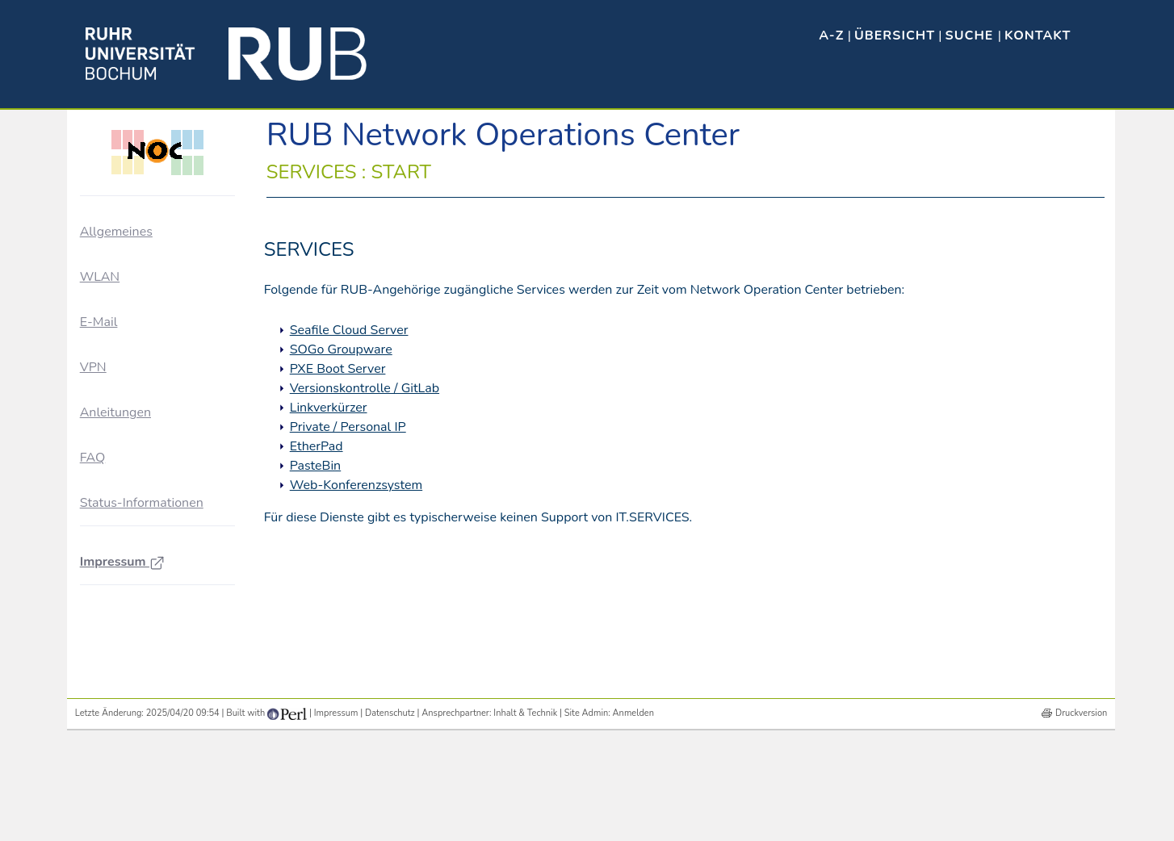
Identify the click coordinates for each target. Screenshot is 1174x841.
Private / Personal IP (348, 427)
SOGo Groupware (341, 349)
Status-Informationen (141, 705)
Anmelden (633, 816)
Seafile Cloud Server (349, 330)
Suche (971, 35)
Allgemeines (116, 232)
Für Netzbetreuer (140, 304)
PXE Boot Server (338, 369)
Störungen (125, 392)
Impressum (122, 764)
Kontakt (1037, 35)
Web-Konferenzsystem (356, 485)
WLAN (99, 478)
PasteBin (316, 466)
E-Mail (99, 524)
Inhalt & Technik (525, 816)
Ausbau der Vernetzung (157, 274)
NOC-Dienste (132, 362)
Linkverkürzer (328, 407)
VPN (93, 570)
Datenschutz (390, 816)
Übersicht (894, 35)
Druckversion (1081, 816)
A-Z (831, 35)
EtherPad (316, 446)
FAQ (93, 660)
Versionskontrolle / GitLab (364, 388)
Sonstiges (123, 421)
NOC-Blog (125, 333)
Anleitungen (115, 615)
